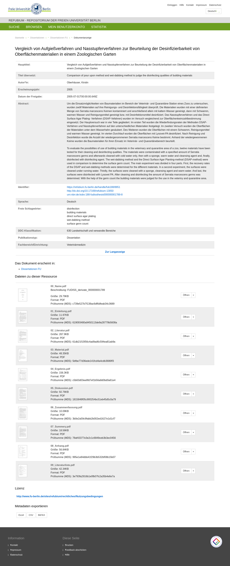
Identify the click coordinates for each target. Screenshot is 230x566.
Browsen (34, 27)
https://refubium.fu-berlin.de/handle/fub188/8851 (93, 187)
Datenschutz (215, 5)
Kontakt (190, 5)
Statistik (98, 27)
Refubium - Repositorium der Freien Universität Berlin (55, 20)
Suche (14, 27)
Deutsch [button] (213, 11)
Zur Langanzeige (115, 251)
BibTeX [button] (41, 515)
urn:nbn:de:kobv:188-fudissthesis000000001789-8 (95, 194)
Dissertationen (37, 37)
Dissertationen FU (59, 37)
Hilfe (181, 5)
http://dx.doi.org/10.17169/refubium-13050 (90, 191)
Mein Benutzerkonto (66, 27)
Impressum (201, 5)
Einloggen (172, 5)
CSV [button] (31, 515)
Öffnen (186, 295)
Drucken (69, 545)
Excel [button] (21, 515)
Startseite (19, 37)
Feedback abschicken (75, 550)
